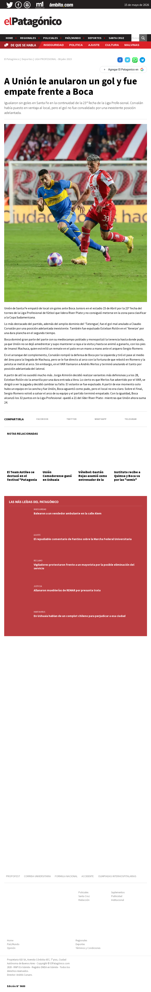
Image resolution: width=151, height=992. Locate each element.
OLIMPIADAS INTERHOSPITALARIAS (117, 876)
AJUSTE (94, 45)
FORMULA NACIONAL (66, 876)
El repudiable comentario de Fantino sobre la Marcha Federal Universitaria (83, 539)
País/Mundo (73, 38)
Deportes (94, 38)
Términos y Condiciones (88, 948)
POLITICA (76, 45)
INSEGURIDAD (53, 45)
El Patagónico (11, 59)
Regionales (28, 38)
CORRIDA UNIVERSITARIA (37, 876)
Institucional (117, 900)
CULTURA (112, 45)
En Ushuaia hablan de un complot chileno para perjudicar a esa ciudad (79, 616)
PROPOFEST (13, 876)
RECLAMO (38, 560)
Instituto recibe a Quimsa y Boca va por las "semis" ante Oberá (127, 478)
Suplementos (118, 892)
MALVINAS (131, 45)
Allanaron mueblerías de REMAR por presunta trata (67, 590)
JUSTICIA (38, 586)
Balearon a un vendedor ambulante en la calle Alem (67, 513)
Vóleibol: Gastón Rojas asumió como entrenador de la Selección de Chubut (92, 480)
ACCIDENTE (87, 876)
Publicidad (116, 896)
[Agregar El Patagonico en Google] (123, 69)
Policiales (50, 38)
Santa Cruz (116, 38)
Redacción (83, 900)
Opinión (11, 948)
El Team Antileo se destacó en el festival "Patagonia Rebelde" (22, 478)
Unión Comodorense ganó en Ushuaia (57, 476)
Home (9, 38)
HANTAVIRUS (39, 612)
